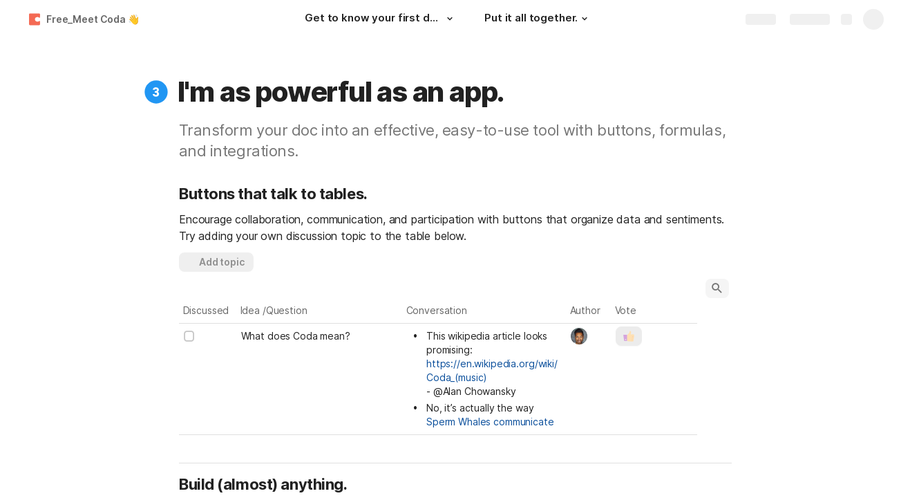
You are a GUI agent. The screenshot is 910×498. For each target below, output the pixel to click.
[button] (450, 19)
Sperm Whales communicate (490, 421)
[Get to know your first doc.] (381, 19)
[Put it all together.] (538, 19)
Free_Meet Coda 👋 (93, 19)
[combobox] (589, 336)
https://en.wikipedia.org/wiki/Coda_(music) (492, 370)
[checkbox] (189, 336)
